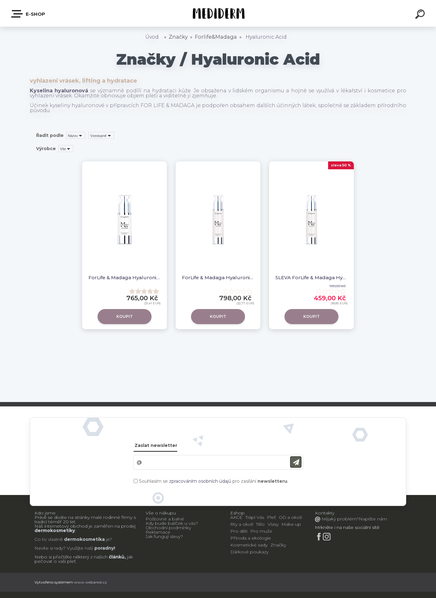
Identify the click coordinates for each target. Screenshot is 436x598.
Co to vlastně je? (73, 539)
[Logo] (218, 13)
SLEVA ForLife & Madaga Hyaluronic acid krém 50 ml (311, 277)
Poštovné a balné (165, 519)
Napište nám (373, 519)
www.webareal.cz (90, 582)
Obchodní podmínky (168, 527)
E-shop (28, 14)
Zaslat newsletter (156, 445)
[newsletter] (295, 462)
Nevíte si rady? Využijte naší (64, 548)
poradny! (104, 548)
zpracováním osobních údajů (200, 481)
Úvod (152, 37)
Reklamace (158, 532)
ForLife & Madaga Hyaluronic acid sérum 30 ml (124, 277)
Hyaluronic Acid (266, 37)
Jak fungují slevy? (164, 536)
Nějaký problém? (339, 519)
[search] (421, 15)
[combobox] (75, 135)
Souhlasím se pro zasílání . (213, 481)
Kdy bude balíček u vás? (172, 523)
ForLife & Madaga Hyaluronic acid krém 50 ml (218, 277)
